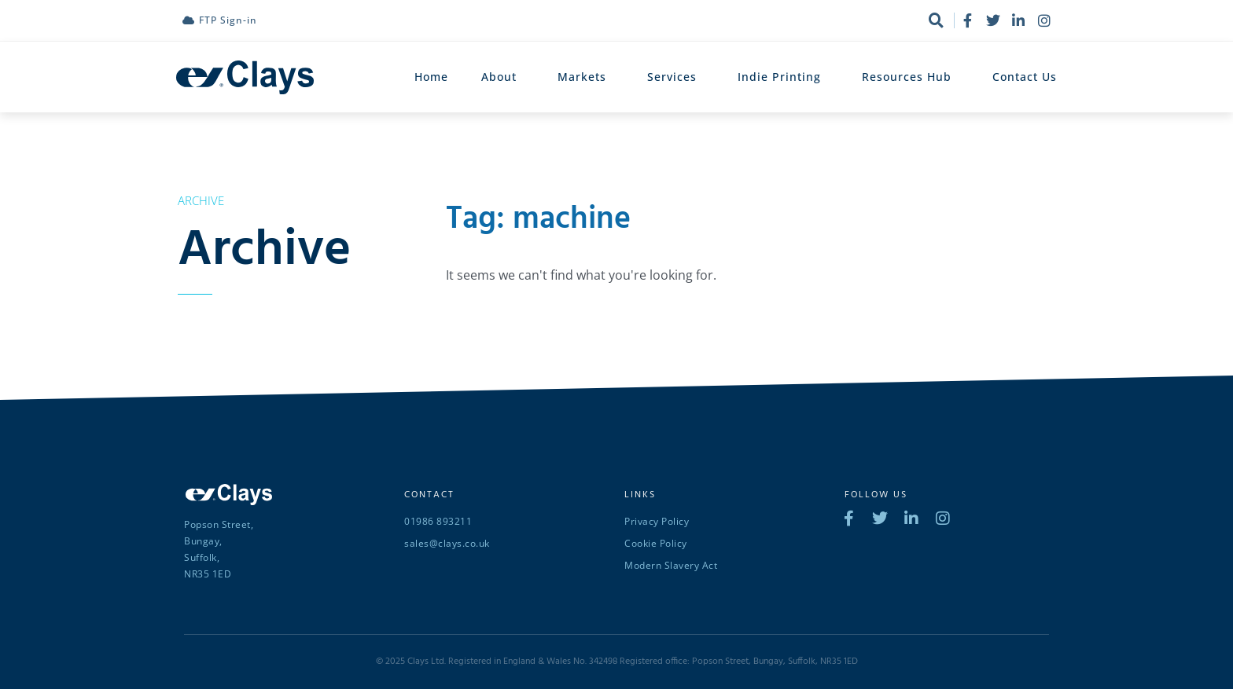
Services (676, 77)
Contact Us (1024, 76)
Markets (586, 77)
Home (431, 76)
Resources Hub (910, 77)
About (502, 77)
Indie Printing (783, 77)
